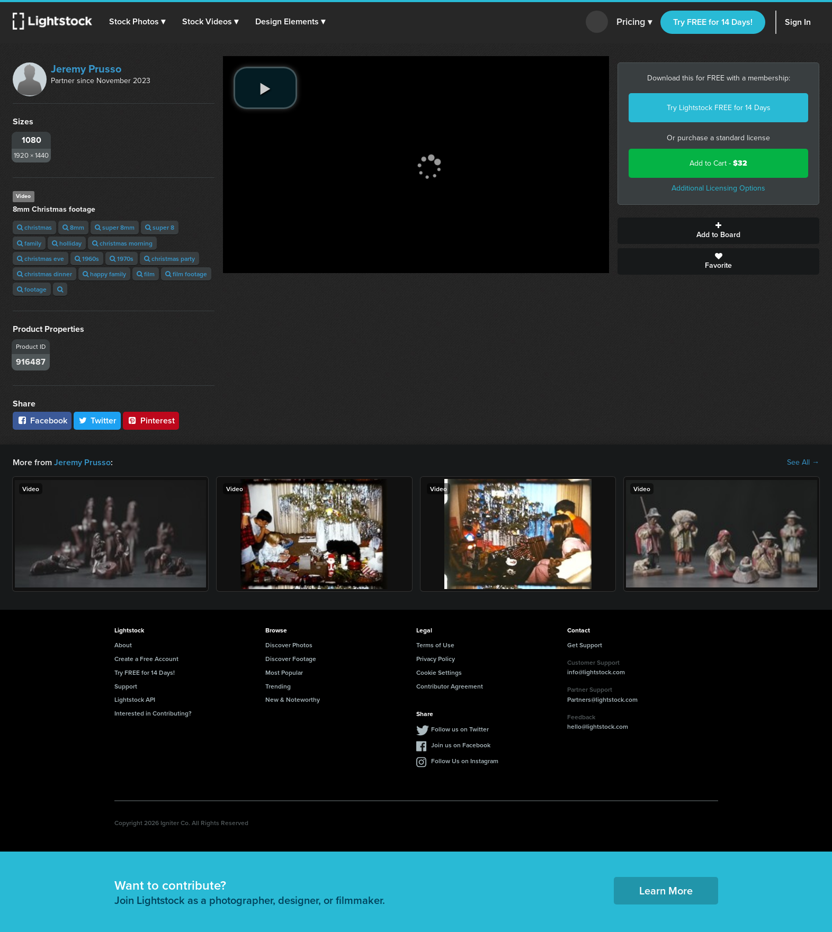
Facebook (42, 420)
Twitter (97, 420)
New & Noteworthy (292, 699)
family (29, 243)
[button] (137, 21)
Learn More (666, 890)
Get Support (584, 644)
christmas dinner (44, 273)
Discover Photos (288, 644)
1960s (87, 258)
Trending (278, 686)
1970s (121, 258)
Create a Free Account (146, 658)
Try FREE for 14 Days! (713, 22)
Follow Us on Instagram (464, 760)
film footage (186, 273)
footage (32, 289)
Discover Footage (290, 658)
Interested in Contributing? (153, 713)
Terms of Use (435, 644)
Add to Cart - (718, 163)
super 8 (159, 227)
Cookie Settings (439, 672)
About (123, 644)
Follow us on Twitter (460, 729)
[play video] (265, 88)
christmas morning (122, 243)
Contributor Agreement (449, 686)
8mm (73, 227)
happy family (104, 273)
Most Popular (284, 672)
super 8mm (115, 227)
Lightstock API (134, 699)
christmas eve (40, 258)
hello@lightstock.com (597, 726)
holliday (67, 243)
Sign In (798, 22)
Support (125, 686)
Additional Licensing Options (718, 188)
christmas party (169, 258)
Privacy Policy (435, 658)
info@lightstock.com (596, 671)
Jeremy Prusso (86, 69)
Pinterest (151, 420)
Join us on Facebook (460, 744)
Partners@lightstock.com (602, 699)
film (146, 273)
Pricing (634, 22)
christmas (34, 227)
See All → (803, 462)
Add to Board (718, 231)
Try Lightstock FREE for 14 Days (719, 107)
